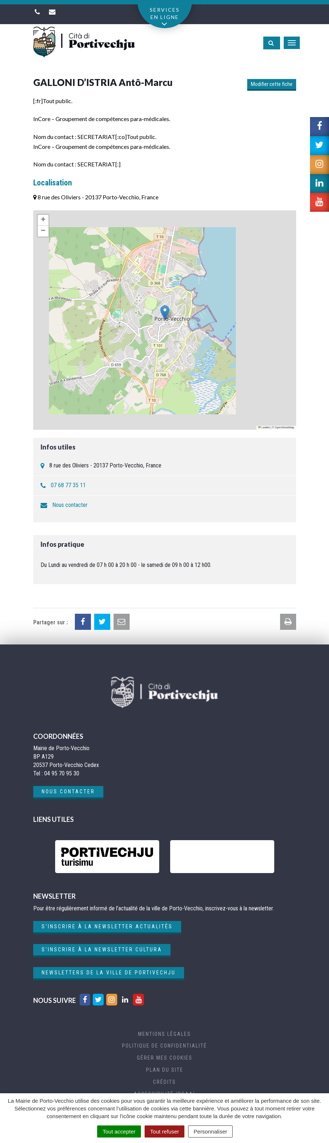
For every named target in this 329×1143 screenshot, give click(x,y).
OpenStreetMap (284, 427)
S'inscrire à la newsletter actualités (107, 926)
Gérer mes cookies (164, 1058)
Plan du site (164, 1070)
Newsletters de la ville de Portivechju (109, 972)
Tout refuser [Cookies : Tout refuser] (164, 1131)
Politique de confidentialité (164, 1046)
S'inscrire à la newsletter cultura (102, 949)
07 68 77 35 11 (68, 485)
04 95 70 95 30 (61, 773)
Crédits (164, 1082)
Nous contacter (70, 504)
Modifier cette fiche (271, 84)
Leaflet (264, 427)
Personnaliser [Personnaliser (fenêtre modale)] (210, 1131)
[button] (164, 312)
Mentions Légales (164, 1034)
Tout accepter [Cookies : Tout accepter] (119, 1131)
